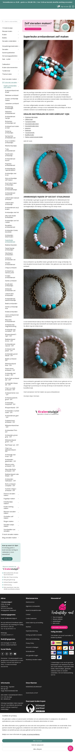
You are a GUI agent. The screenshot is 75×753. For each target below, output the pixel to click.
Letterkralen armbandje (9, 203)
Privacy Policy (30, 643)
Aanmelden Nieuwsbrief (59, 627)
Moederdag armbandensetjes (11, 189)
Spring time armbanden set (10, 137)
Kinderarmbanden (11, 312)
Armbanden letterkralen (9, 236)
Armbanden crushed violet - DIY (12, 411)
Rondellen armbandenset (10, 226)
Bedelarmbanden (11, 245)
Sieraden (10, 49)
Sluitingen (28, 130)
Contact (28, 614)
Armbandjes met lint (12, 212)
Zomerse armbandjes (9, 132)
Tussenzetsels (29, 132)
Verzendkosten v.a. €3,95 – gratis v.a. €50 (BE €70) (19, 2)
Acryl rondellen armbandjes (10, 142)
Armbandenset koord (10, 159)
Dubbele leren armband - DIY (10, 421)
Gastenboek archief (32, 693)
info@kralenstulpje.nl (11, 618)
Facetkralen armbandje (9, 155)
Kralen (10, 35)
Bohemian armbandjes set (10, 122)
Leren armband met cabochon (12, 316)
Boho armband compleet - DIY (10, 485)
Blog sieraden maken (10, 538)
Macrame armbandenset (10, 320)
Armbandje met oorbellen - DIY (10, 330)
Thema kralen (10, 74)
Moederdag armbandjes (9, 107)
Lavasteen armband (12, 103)
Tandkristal (10, 71)
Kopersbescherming (32, 631)
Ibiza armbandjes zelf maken (11, 179)
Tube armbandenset (10, 150)
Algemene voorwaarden (33, 606)
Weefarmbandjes (11, 146)
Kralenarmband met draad (12, 91)
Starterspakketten (8, 53)
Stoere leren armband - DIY (10, 369)
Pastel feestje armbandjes (9, 249)
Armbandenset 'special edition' (10, 169)
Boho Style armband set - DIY (12, 379)
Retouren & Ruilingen (32, 647)
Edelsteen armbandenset (10, 112)
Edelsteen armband (11, 95)
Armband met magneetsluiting (10, 325)
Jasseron (28, 128)
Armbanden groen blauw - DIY (11, 355)
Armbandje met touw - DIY (10, 455)
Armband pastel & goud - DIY (11, 398)
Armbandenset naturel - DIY (10, 345)
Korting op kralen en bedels (34, 635)
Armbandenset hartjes (10, 117)
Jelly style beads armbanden (10, 216)
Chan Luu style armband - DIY (10, 389)
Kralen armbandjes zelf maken (11, 86)
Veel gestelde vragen (32, 655)
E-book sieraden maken (10, 534)
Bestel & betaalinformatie (33, 610)
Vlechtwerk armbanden (9, 254)
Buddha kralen (29, 135)
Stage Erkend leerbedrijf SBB (9, 691)
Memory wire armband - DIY (10, 465)
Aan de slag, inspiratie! (7, 687)
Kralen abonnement (8, 715)
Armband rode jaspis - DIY (10, 350)
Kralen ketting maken (11, 507)
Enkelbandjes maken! (11, 502)
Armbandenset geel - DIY (11, 416)
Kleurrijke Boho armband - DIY (10, 470)
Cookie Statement (31, 618)
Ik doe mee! (7, 559)
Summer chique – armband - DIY (11, 489)
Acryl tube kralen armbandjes (11, 184)
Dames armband (10, 281)
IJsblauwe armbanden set (10, 290)
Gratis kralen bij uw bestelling (34, 622)
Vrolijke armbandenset (10, 277)
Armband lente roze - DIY (12, 394)
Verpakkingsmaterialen (11, 46)
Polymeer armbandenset (10, 164)
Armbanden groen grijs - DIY (11, 436)
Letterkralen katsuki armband (12, 198)
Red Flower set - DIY (12, 445)
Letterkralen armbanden (9, 294)
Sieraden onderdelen (10, 41)
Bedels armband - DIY (11, 359)
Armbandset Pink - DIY (11, 431)
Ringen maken (11, 521)
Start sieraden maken (10, 79)
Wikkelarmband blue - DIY (10, 364)
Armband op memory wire (9, 272)
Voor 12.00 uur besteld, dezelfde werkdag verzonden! (54, 2)
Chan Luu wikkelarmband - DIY (10, 449)
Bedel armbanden (11, 304)
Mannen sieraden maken (11, 512)
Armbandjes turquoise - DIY (10, 403)
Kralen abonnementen (10, 67)
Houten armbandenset (10, 263)
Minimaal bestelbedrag (32, 639)
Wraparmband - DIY (12, 408)
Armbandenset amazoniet (10, 194)
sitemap (44, 749)
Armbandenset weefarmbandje (10, 299)
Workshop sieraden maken (34, 659)
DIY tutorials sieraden (10, 82)
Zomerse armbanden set (10, 259)
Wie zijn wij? (4, 689)
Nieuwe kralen (10, 31)
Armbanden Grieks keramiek (11, 231)
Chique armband (10, 268)
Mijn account (66, 7)
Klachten (28, 627)
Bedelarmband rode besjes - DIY (12, 475)
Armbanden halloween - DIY (10, 480)
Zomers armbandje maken (11, 99)
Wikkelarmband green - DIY (10, 441)
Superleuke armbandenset (10, 241)
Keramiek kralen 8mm (32, 124)
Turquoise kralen (30, 121)
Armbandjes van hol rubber (12, 221)
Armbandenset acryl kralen (12, 208)
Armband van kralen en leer (12, 127)
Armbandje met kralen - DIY (10, 374)
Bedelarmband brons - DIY (10, 340)
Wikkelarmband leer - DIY (12, 426)
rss (47, 749)
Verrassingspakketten (9, 56)
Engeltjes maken (11, 499)
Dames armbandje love (11, 307)
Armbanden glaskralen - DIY (10, 460)
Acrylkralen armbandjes (9, 285)
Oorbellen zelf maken (11, 517)
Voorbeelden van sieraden (11, 530)
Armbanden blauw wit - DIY (11, 384)
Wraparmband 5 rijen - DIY (10, 335)
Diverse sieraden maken (11, 494)
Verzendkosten (30, 651)
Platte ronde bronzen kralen (34, 137)
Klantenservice (30, 602)
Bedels (10, 38)
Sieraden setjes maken (11, 525)
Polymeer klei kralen (31, 117)
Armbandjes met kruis (10, 174)
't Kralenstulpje (7, 28)
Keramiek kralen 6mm (32, 126)
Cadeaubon (6, 64)
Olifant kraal (28, 119)
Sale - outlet (10, 59)
